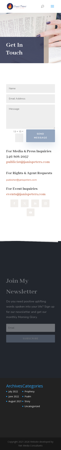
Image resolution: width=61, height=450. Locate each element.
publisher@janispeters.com (21, 180)
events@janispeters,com (26, 194)
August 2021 (15, 401)
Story (27, 401)
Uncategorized (32, 406)
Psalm (28, 396)
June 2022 (13, 396)
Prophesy (29, 391)
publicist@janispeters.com (28, 162)
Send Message (40, 135)
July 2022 (13, 391)
